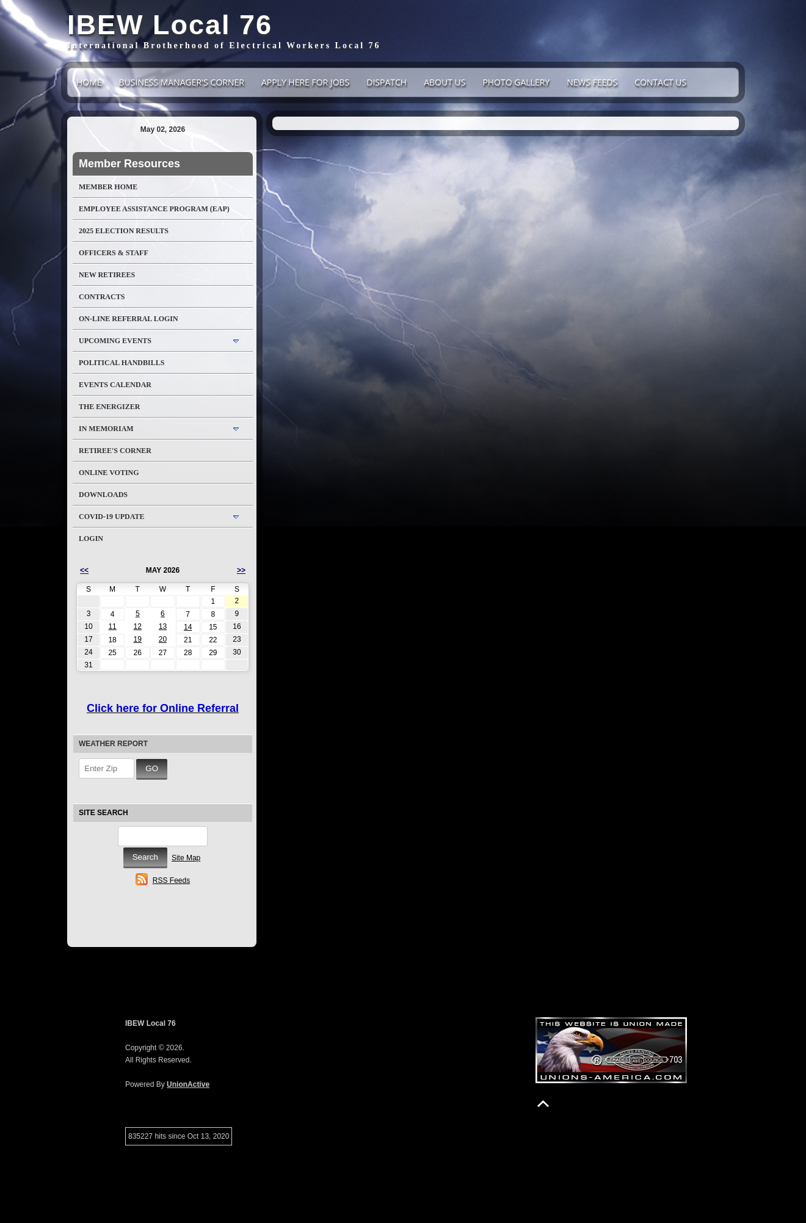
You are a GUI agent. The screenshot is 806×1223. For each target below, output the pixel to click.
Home (89, 82)
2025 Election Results (124, 231)
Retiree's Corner (115, 450)
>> (241, 570)
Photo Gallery (516, 82)
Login (91, 538)
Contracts (102, 296)
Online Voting (109, 472)
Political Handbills (121, 362)
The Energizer (109, 406)
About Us (444, 82)
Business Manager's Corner (181, 82)
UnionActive (188, 1084)
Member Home (108, 187)
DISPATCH (386, 82)
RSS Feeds (171, 880)
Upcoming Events (115, 340)
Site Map (186, 858)
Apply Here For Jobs (305, 82)
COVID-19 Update (111, 516)
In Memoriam (106, 428)
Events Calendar (115, 384)
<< (84, 570)
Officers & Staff (113, 253)
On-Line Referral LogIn (128, 318)
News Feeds (592, 82)
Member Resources (129, 164)
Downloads (103, 494)
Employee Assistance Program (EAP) (154, 209)
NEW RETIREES (107, 274)
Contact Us (660, 82)
